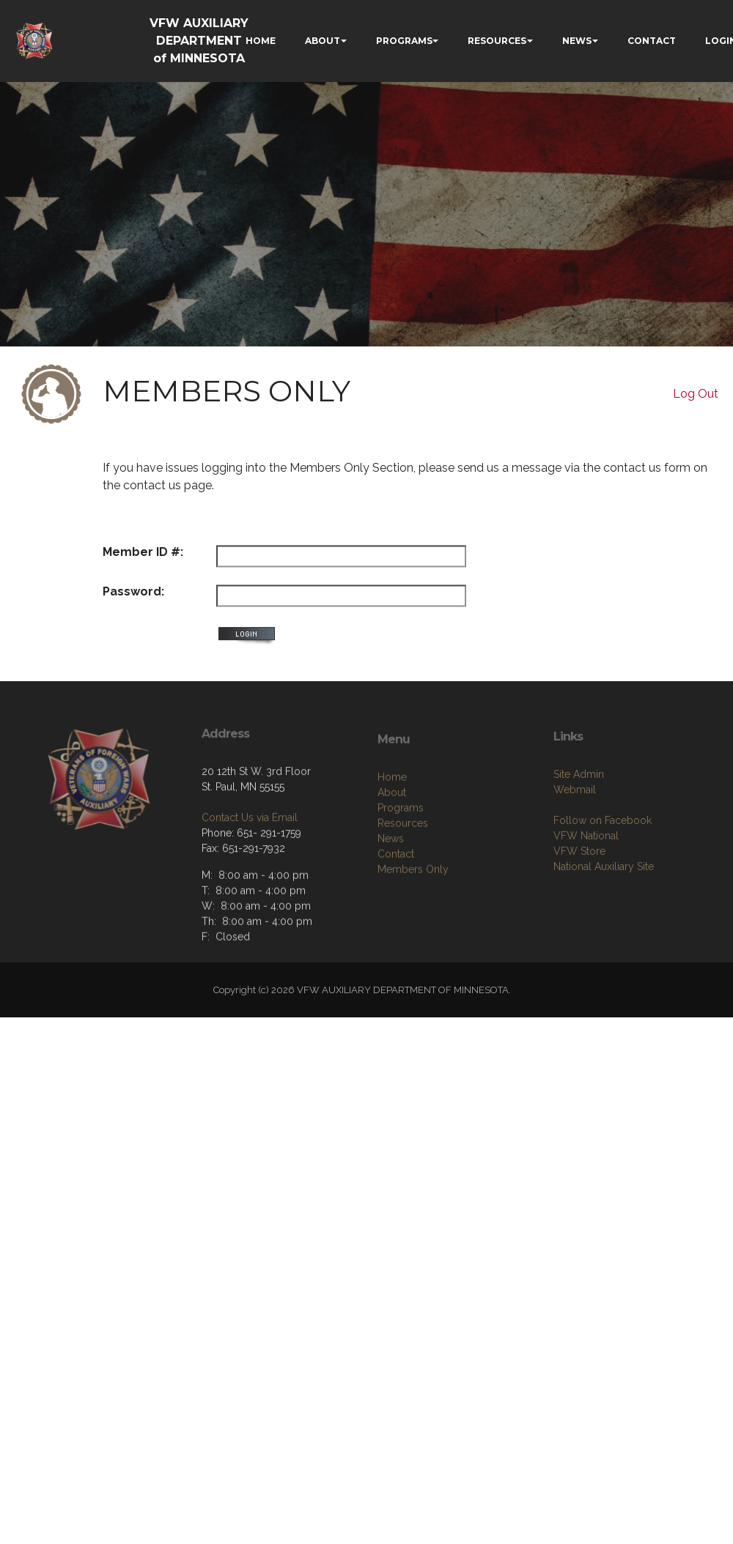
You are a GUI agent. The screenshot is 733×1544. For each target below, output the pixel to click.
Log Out (695, 394)
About (391, 847)
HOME (261, 40)
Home (392, 831)
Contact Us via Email (250, 861)
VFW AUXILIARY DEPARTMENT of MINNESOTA (199, 40)
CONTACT (651, 40)
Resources (402, 877)
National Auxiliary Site (603, 915)
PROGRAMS (404, 40)
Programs (400, 862)
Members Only (413, 923)
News (390, 893)
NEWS (577, 40)
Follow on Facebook (602, 869)
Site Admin (578, 823)
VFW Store (579, 900)
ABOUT (322, 40)
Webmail (574, 839)
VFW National (586, 885)
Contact (395, 908)
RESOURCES (497, 40)
